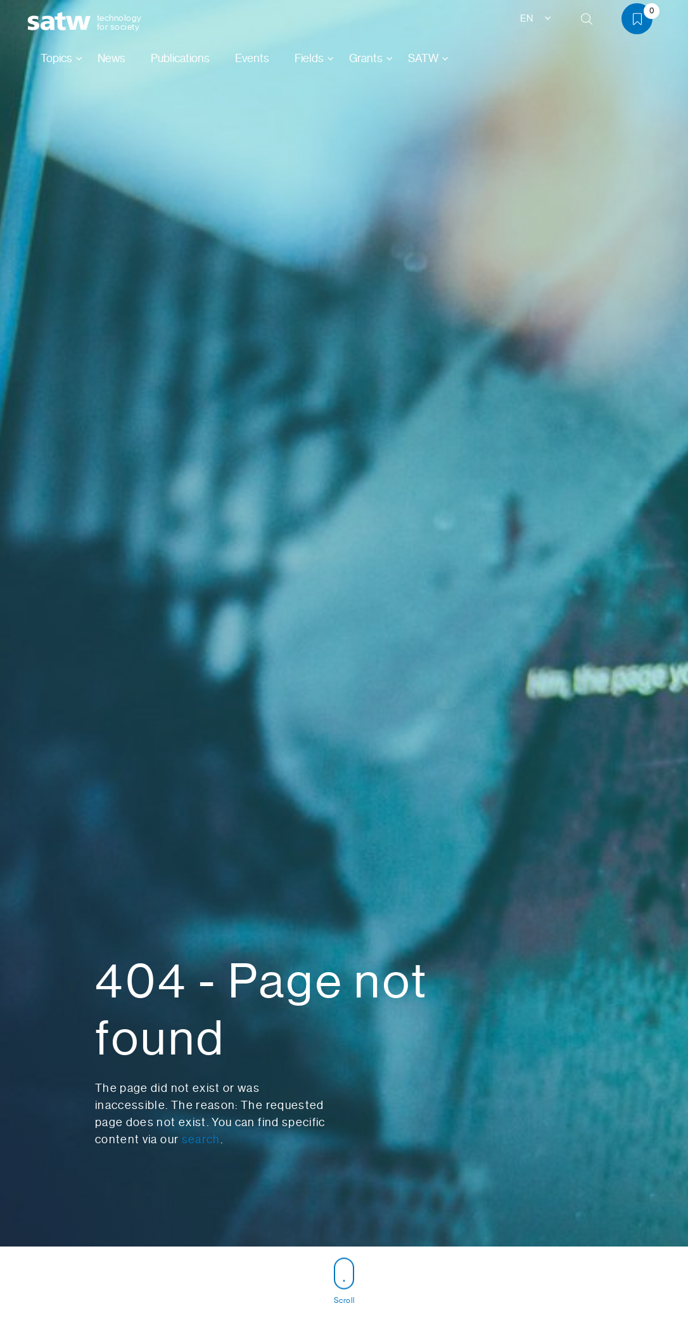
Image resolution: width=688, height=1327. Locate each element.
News (111, 58)
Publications (180, 58)
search (201, 1139)
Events (252, 58)
